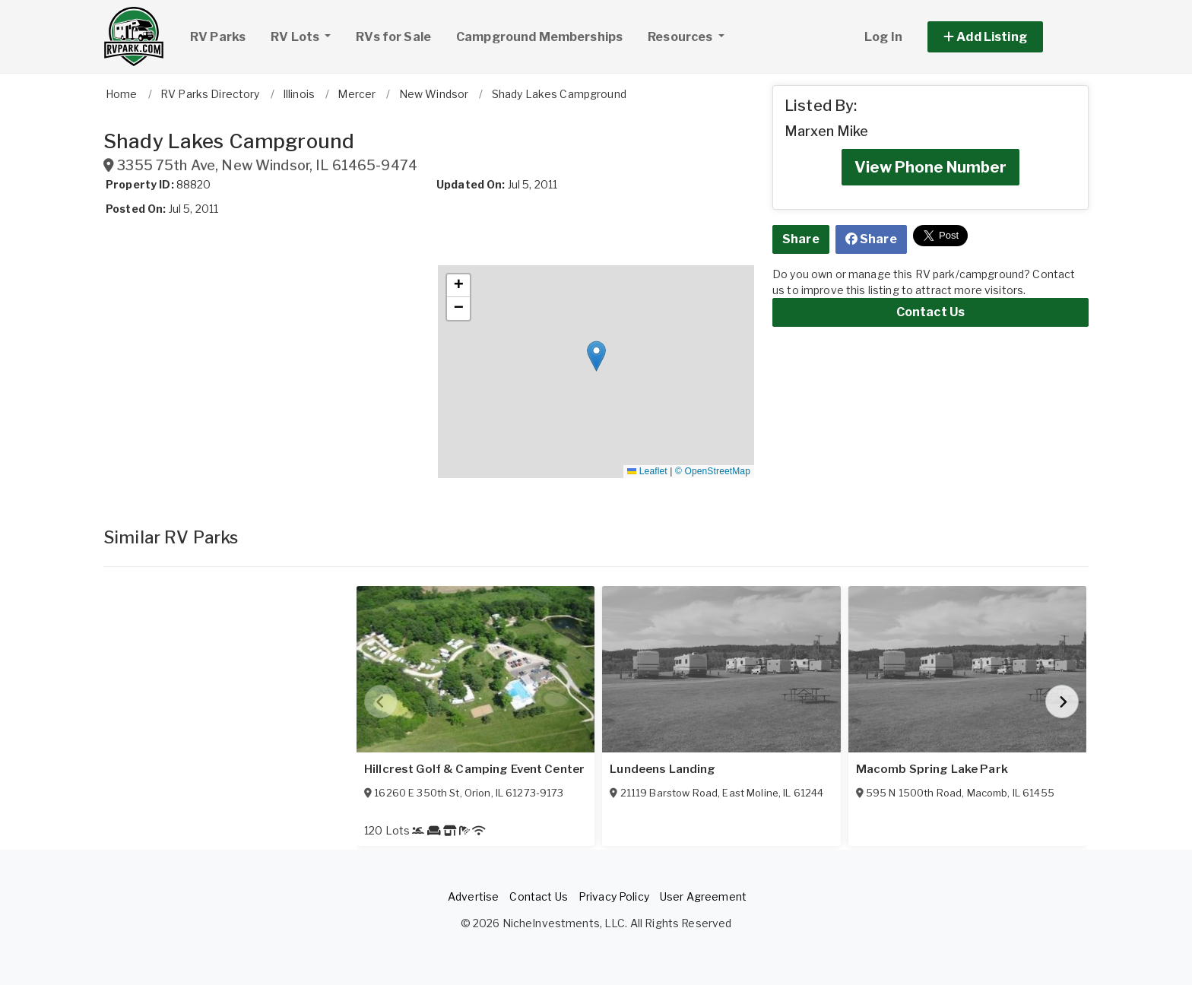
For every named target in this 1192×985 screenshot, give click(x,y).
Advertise (473, 896)
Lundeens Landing (662, 769)
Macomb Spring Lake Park (932, 769)
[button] (1002, 37)
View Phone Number (930, 167)
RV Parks (218, 37)
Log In (883, 37)
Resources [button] (681, 37)
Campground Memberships (539, 37)
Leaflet (647, 471)
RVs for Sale (393, 37)
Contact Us (930, 312)
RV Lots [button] (306, 35)
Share (801, 239)
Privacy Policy (614, 896)
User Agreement (703, 896)
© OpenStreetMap (712, 471)
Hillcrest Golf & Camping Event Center (474, 769)
